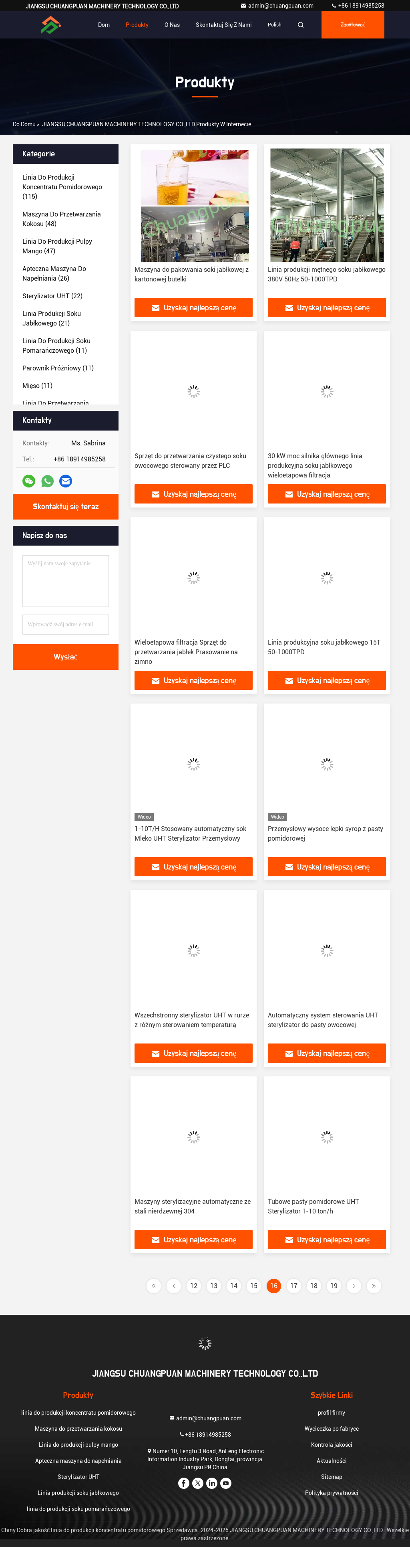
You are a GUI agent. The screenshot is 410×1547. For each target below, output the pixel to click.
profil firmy (331, 1412)
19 (334, 1286)
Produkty (137, 25)
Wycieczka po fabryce (332, 1429)
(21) (51, 318)
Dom (104, 25)
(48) (61, 219)
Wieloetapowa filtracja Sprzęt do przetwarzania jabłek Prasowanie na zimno (186, 652)
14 (233, 1286)
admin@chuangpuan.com (277, 5)
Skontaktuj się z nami (224, 25)
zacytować (353, 25)
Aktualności (332, 1461)
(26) (54, 273)
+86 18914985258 (357, 5)
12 (193, 1286)
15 (253, 1286)
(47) (57, 246)
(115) (62, 187)
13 (213, 1286)
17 (293, 1286)
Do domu (24, 124)
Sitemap (331, 1477)
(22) (52, 296)
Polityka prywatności (331, 1493)
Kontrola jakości (331, 1445)
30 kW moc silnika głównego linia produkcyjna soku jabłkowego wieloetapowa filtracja (315, 465)
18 (314, 1286)
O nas (172, 25)
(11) (56, 345)
